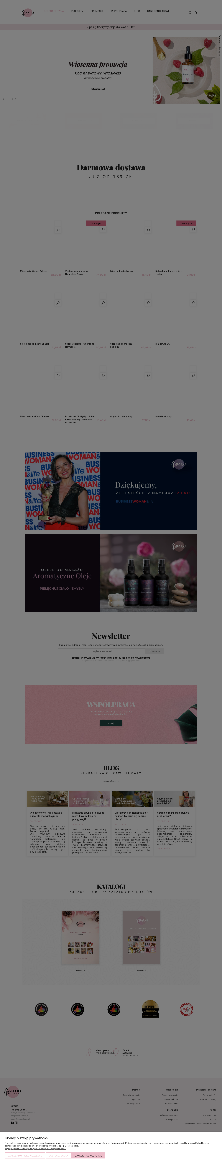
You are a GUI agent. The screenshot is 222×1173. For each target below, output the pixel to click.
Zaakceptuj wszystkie (88, 1156)
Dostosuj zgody (59, 1156)
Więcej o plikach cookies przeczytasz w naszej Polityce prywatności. (35, 1148)
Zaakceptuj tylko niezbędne (25, 1156)
